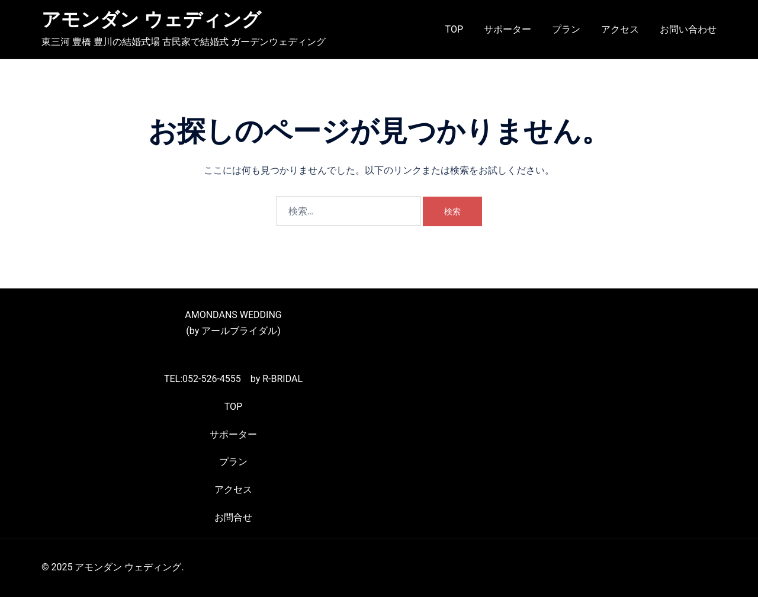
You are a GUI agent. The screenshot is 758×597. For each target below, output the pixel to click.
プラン (566, 29)
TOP (454, 29)
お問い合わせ (688, 29)
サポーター (507, 29)
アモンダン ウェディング (151, 19)
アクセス (620, 29)
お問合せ (233, 517)
